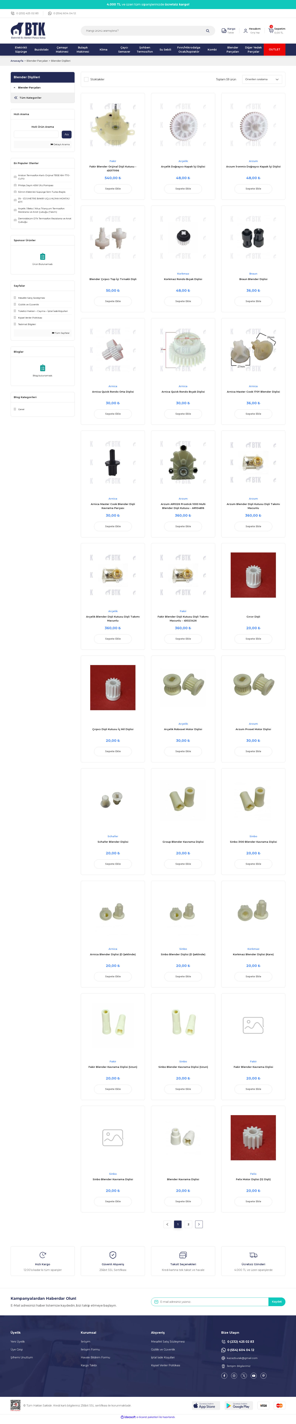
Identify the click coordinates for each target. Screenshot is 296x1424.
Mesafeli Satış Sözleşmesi (168, 1345)
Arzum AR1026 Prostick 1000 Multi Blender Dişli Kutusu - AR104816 (183, 507)
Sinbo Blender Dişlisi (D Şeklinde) (183, 957)
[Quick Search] (36, 134)
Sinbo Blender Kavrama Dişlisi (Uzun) (183, 1070)
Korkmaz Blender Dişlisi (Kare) (253, 957)
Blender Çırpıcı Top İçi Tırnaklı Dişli (112, 279)
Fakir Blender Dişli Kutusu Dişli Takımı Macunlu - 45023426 (183, 620)
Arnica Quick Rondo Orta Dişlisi (113, 392)
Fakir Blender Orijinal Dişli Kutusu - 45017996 (112, 168)
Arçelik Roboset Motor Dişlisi (183, 731)
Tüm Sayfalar (61, 332)
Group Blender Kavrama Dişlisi (183, 844)
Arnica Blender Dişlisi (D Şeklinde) (113, 957)
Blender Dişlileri (60, 60)
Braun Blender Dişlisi (253, 279)
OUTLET (274, 49)
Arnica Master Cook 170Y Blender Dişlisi (253, 392)
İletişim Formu (90, 1353)
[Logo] (28, 30)
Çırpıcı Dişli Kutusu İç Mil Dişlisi (112, 731)
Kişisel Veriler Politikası (165, 1369)
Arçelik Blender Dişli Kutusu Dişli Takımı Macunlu (113, 620)
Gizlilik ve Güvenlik (163, 1353)
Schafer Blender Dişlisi (113, 844)
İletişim (85, 1345)
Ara (67, 134)
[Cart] (276, 31)
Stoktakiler (97, 79)
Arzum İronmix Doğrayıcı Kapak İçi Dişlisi (253, 166)
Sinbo (253, 838)
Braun (253, 273)
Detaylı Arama (60, 144)
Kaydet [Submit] (277, 1306)
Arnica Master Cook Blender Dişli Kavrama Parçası (113, 507)
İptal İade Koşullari (163, 1361)
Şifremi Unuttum (22, 1361)
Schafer (113, 838)
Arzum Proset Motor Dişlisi (253, 731)
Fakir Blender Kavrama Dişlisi (253, 1070)
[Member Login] (252, 31)
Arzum (253, 161)
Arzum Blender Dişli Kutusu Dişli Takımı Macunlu (253, 507)
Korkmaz (183, 273)
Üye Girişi (17, 1353)
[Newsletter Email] (218, 1306)
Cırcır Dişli (253, 618)
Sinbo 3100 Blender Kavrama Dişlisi (253, 844)
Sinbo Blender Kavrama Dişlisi (113, 1183)
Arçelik (183, 161)
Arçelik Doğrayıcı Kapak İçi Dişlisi (183, 166)
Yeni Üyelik (18, 1345)
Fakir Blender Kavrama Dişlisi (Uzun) (113, 1070)
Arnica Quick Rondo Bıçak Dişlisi (183, 392)
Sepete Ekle (113, 188)
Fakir (113, 161)
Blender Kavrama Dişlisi (183, 1183)
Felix (253, 1177)
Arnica (113, 386)
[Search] (148, 31)
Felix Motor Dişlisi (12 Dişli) (253, 1183)
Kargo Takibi (89, 1369)
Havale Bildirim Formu (95, 1361)
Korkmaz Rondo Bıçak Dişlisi (183, 279)
